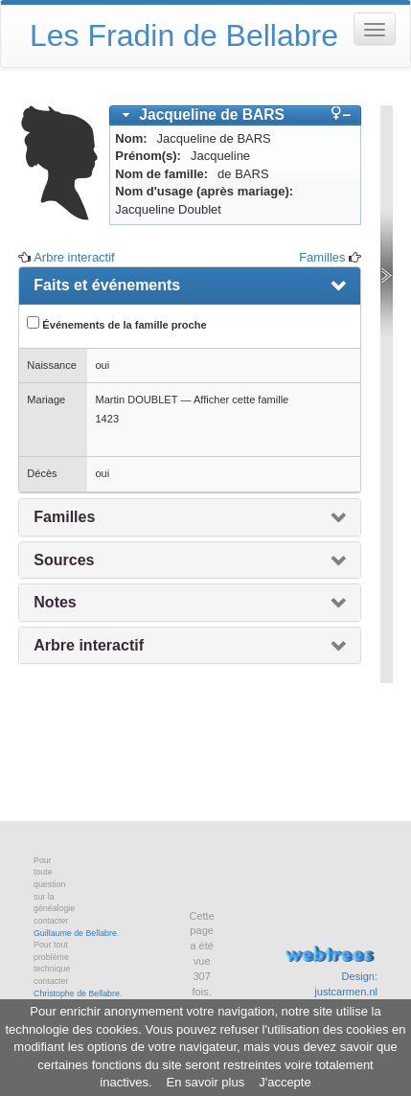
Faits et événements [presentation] (107, 285)
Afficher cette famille (241, 399)
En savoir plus (206, 1082)
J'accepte (285, 1082)
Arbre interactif (74, 257)
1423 (107, 418)
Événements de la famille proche (116, 323)
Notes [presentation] (55, 602)
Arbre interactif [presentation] (89, 645)
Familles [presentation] (64, 517)
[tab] (235, 115)
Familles (322, 257)
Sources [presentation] (64, 560)
